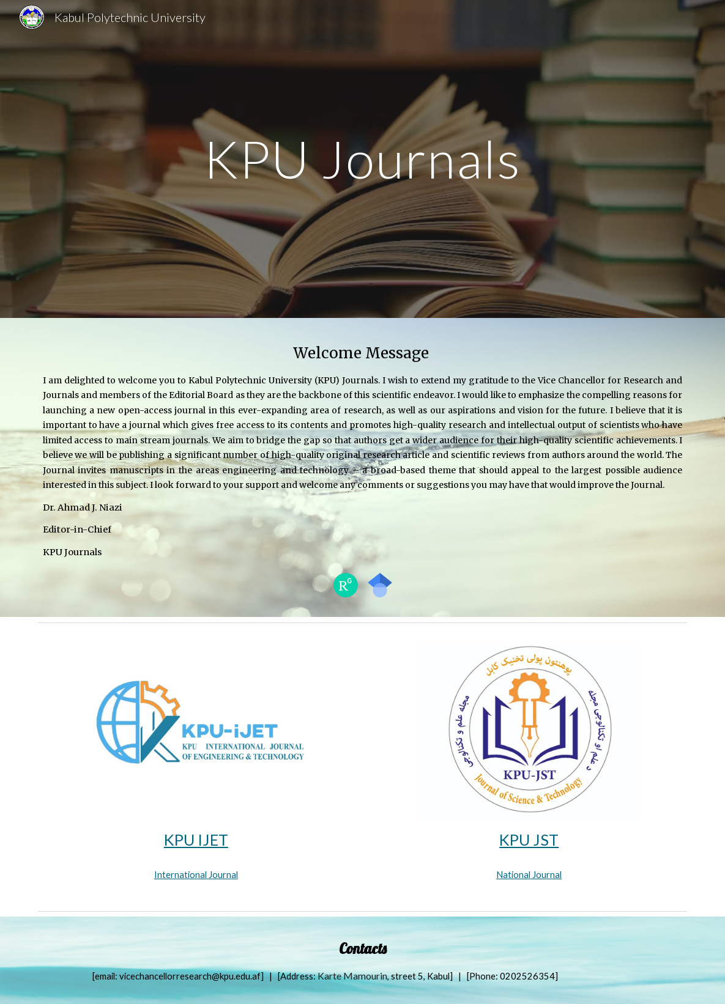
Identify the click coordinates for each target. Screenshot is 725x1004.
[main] (362, 159)
